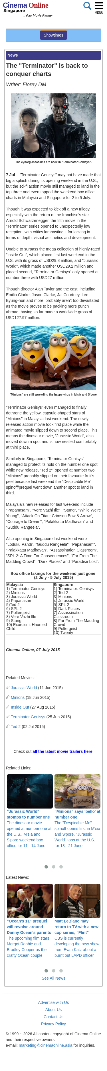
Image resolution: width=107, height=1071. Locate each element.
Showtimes (53, 35)
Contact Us (53, 1016)
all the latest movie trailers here (62, 751)
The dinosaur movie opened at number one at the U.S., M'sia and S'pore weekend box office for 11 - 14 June (30, 811)
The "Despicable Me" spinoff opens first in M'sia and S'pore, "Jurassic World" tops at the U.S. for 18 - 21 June (77, 811)
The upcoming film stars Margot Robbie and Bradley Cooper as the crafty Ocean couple (30, 921)
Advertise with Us (53, 1002)
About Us (53, 1009)
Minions (18, 697)
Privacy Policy (53, 1024)
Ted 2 (16, 726)
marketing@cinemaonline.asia (45, 1045)
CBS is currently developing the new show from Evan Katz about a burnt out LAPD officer (77, 921)
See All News (53, 978)
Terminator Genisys (28, 717)
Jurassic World (24, 687)
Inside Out (20, 707)
